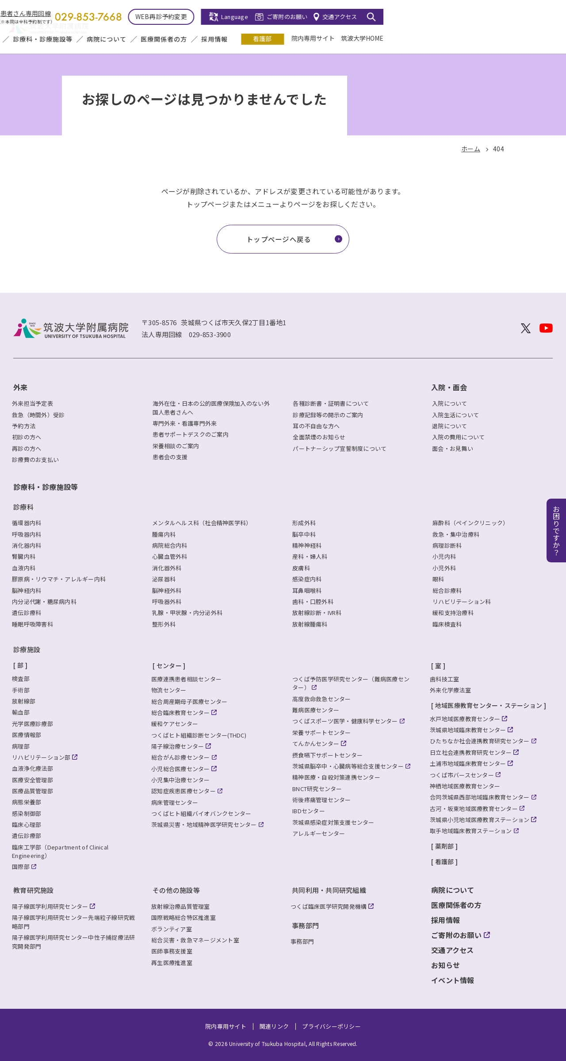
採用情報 (388, 39)
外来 (118, 39)
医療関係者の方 (337, 39)
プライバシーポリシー (331, 1026)
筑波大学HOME (536, 38)
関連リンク (274, 1026)
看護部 (436, 38)
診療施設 (26, 649)
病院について (280, 39)
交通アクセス (513, 16)
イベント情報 (452, 980)
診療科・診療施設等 (216, 39)
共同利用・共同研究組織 (329, 890)
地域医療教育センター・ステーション (488, 705)
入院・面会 (155, 39)
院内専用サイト (487, 38)
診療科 (23, 506)
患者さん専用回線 (199, 14)
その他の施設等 (176, 890)
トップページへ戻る (278, 239)
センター (169, 665)
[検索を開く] (545, 17)
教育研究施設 (33, 890)
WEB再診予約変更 (334, 16)
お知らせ (445, 965)
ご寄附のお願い (461, 16)
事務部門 (305, 925)
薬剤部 (444, 846)
